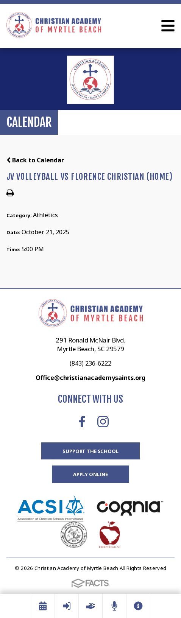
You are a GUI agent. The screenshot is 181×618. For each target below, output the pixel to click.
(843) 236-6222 (90, 363)
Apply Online (90, 474)
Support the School (90, 451)
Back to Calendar (35, 160)
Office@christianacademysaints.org (90, 378)
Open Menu (168, 25)
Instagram (103, 421)
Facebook (82, 421)
